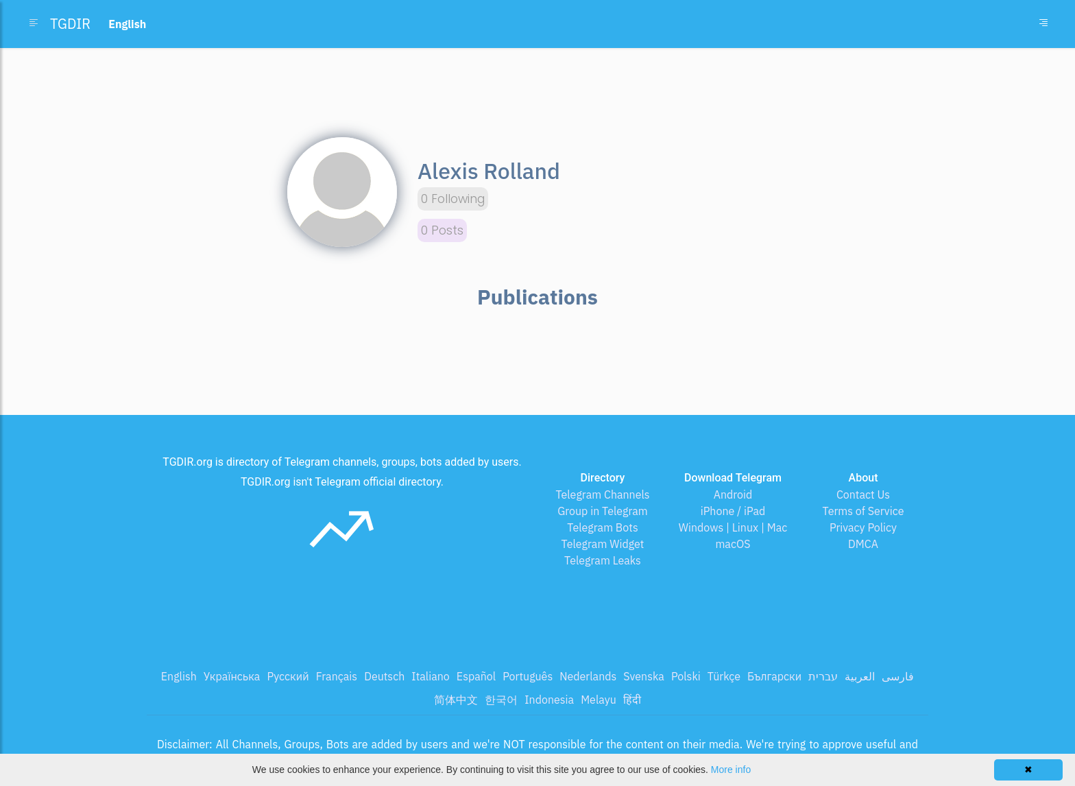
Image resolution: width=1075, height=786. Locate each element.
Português (528, 676)
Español (476, 676)
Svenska (643, 676)
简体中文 (456, 699)
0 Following (453, 199)
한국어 (501, 699)
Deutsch (384, 676)
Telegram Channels (602, 494)
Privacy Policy (863, 527)
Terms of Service (863, 511)
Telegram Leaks (602, 560)
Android (733, 494)
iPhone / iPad (733, 511)
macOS (732, 544)
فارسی (898, 676)
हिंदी (632, 699)
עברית (823, 676)
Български (774, 676)
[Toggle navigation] (1043, 24)
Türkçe (724, 676)
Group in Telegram (602, 511)
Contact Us (863, 494)
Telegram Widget (602, 544)
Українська (232, 676)
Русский (288, 676)
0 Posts (442, 230)
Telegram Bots (602, 527)
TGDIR (70, 23)
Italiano (430, 676)
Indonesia (549, 699)
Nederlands (587, 676)
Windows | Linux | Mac (733, 527)
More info (731, 769)
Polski (686, 676)
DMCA (863, 544)
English (179, 676)
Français (336, 676)
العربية (860, 676)
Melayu (598, 699)
